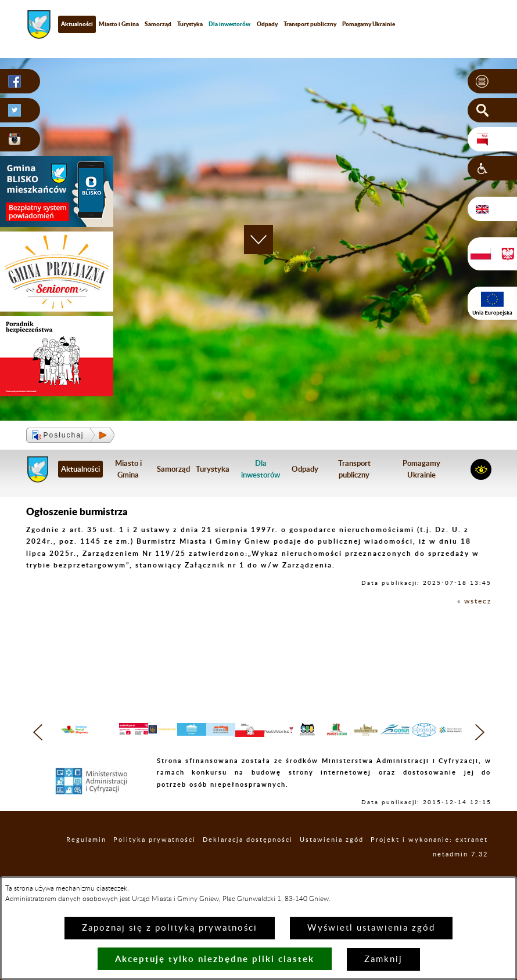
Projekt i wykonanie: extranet (429, 862)
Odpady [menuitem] (267, 24)
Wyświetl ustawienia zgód (371, 928)
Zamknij (383, 959)
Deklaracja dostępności (248, 862)
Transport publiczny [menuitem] (309, 24)
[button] (492, 81)
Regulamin (86, 862)
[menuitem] (229, 24)
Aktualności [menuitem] (77, 24)
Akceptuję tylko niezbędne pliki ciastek (214, 959)
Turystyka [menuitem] (190, 24)
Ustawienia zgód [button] (332, 862)
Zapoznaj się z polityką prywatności (169, 928)
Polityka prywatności (154, 862)
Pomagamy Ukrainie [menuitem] (368, 24)
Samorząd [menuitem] (158, 24)
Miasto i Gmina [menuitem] (119, 24)
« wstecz (474, 601)
